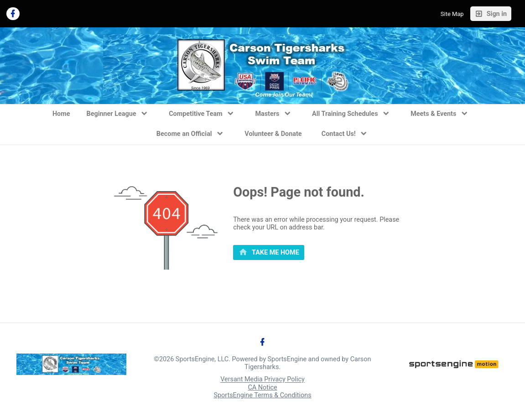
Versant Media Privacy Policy (262, 380)
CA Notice (262, 387)
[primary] (268, 252)
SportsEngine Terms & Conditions (262, 395)
